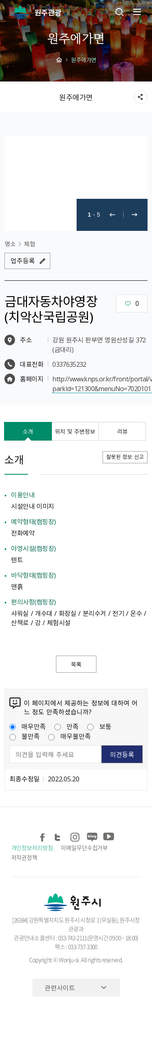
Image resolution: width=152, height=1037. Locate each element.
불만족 (24, 735)
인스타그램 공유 (75, 835)
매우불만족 (69, 735)
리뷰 (122, 431)
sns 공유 (141, 97)
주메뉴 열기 (136, 12)
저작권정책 (24, 857)
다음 (134, 214)
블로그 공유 (91, 835)
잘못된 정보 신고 (125, 456)
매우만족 (27, 726)
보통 (99, 726)
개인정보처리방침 (32, 847)
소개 (28, 431)
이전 (112, 214)
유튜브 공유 (108, 835)
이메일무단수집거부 (84, 847)
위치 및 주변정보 (75, 431)
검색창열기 (119, 12)
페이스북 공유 (43, 835)
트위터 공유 (59, 835)
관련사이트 (60, 987)
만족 (66, 726)
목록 (76, 664)
